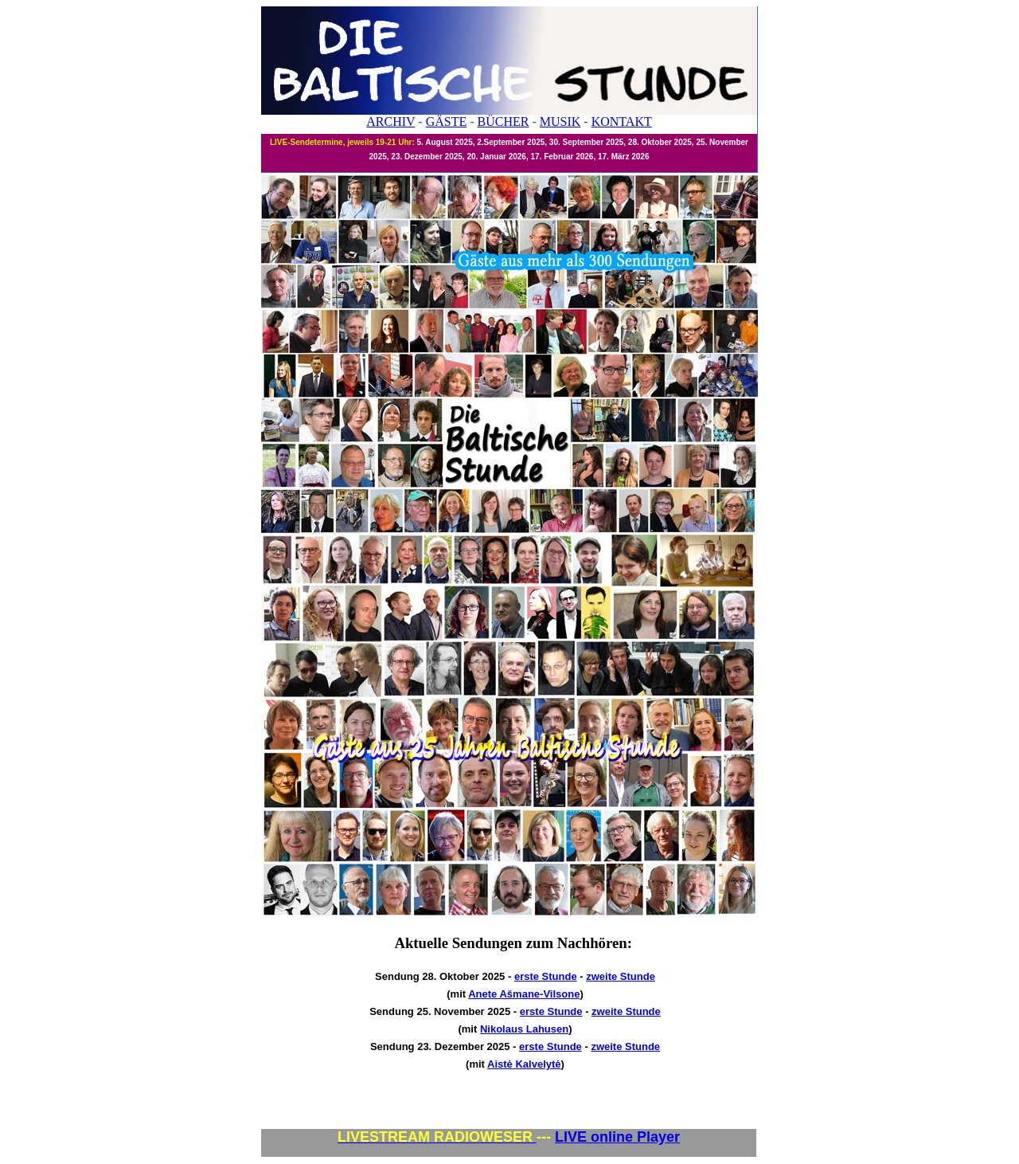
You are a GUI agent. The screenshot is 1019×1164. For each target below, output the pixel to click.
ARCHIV (390, 121)
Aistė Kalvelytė (524, 1064)
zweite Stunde (620, 976)
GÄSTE (446, 121)
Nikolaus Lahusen (524, 1029)
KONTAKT (621, 121)
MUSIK (560, 121)
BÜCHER (503, 121)
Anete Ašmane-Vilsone (524, 994)
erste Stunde (545, 976)
